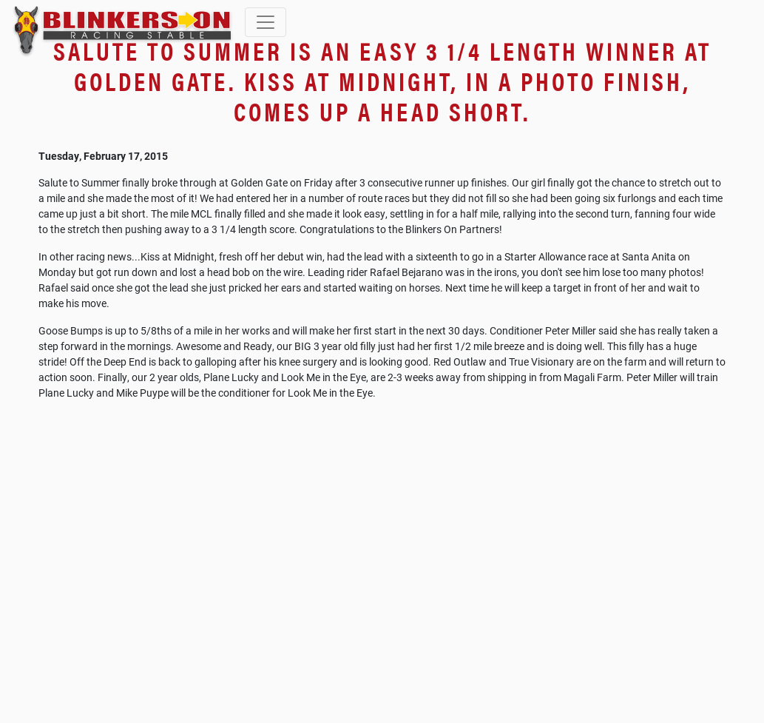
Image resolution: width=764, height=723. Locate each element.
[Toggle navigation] (265, 22)
